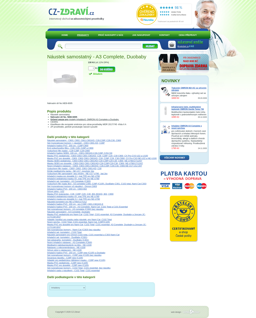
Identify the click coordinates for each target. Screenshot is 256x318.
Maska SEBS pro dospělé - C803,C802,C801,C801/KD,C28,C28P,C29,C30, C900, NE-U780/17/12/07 (95, 163)
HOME (65, 35)
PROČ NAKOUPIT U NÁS (110, 35)
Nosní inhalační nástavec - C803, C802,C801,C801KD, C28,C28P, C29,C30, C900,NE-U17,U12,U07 (94, 166)
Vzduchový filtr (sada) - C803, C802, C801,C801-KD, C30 (74, 168)
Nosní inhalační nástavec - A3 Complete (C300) (69, 242)
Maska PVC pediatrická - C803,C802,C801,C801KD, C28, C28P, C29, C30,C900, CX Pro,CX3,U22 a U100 (97, 156)
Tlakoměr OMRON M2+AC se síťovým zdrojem (188, 89)
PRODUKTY (83, 35)
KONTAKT (164, 35)
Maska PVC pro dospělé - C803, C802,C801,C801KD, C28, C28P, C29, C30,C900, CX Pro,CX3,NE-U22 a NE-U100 (102, 158)
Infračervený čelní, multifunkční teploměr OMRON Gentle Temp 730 (187, 108)
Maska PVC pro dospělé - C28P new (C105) (68, 265)
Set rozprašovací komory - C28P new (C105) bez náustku (74, 255)
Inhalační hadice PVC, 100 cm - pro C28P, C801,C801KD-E (75, 204)
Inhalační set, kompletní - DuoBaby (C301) (67, 237)
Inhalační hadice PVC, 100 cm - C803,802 (67, 189)
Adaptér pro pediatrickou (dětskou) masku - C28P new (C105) (76, 260)
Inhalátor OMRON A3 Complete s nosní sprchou (186, 127)
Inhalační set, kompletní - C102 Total (64, 232)
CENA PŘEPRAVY (188, 35)
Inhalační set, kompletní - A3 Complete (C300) (69, 181)
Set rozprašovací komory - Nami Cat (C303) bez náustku (74, 229)
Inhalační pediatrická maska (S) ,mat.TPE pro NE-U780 (73, 178)
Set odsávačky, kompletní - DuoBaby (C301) (68, 240)
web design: (186, 312)
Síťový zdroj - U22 (55, 191)
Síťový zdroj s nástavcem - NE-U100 (64, 250)
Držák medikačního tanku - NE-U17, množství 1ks (70, 171)
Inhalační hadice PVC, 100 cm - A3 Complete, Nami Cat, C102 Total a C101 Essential (87, 207)
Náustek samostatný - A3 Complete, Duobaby (68, 212)
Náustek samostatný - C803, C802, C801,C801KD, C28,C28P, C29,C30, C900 (84, 140)
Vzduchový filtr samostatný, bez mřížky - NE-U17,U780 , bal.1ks (77, 173)
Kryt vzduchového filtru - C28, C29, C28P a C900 (70, 148)
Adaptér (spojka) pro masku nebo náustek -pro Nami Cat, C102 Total (79, 219)
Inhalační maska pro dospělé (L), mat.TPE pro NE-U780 (73, 176)
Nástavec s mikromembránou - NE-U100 (66, 247)
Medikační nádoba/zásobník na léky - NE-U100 (69, 245)
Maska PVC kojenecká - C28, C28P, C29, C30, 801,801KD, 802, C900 (80, 194)
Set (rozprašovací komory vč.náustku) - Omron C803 (72, 186)
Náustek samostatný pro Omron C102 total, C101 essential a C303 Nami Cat (83, 234)
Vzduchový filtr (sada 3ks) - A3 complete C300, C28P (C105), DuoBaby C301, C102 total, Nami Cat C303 (96, 183)
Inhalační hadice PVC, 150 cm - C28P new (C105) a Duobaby (76, 252)
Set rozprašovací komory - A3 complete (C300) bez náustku (75, 209)
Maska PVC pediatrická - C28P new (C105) (67, 263)
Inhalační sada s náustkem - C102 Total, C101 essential (73, 270)
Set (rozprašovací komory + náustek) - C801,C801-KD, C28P (76, 143)
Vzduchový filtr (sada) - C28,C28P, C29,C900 (68, 150)
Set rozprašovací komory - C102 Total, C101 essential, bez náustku (79, 268)
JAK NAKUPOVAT (141, 35)
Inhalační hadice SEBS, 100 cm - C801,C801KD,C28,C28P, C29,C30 (79, 153)
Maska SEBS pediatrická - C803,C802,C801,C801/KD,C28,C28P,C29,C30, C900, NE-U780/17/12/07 (94, 161)
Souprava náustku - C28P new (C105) (65, 258)
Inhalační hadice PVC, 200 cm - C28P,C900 (67, 145)
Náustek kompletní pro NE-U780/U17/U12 (67, 201)
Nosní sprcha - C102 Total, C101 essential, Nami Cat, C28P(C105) (78, 222)
